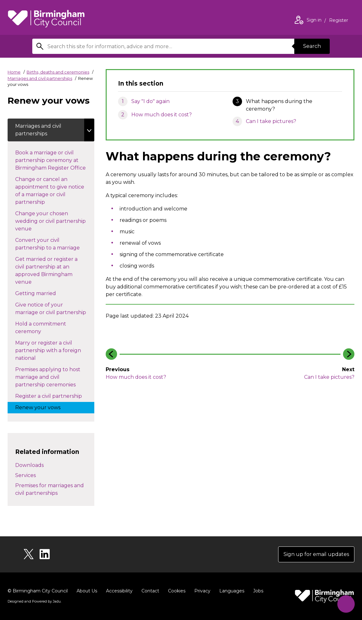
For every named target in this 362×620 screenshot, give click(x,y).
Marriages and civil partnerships (40, 78)
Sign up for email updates (316, 554)
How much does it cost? (161, 115)
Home (14, 71)
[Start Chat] (346, 604)
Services (25, 475)
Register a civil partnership (54, 395)
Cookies (176, 591)
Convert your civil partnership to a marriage (53, 244)
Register (338, 21)
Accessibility (119, 591)
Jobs (258, 591)
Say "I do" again (150, 101)
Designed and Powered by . (34, 601)
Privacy (202, 591)
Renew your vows (44, 407)
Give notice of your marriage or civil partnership (54, 308)
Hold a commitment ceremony (40, 327)
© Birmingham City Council (38, 591)
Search (312, 46)
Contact (150, 591)
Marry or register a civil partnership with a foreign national (48, 350)
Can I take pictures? (271, 121)
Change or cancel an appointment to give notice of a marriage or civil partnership (49, 190)
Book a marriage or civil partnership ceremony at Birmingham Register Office (54, 160)
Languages (231, 591)
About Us (87, 591)
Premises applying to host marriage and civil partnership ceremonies (51, 377)
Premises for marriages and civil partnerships (49, 489)
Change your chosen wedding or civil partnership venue (50, 221)
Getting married (42, 292)
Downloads (29, 465)
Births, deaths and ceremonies (58, 71)
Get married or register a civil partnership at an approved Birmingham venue (46, 270)
